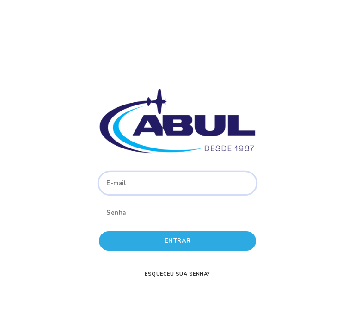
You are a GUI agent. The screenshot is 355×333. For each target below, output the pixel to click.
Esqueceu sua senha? (177, 274)
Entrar (178, 241)
